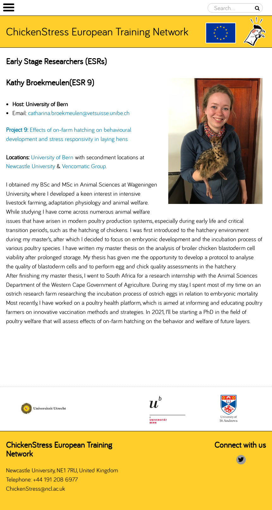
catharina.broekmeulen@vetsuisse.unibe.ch (79, 113)
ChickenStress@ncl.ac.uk (35, 488)
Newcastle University (30, 166)
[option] (167, 409)
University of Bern (52, 157)
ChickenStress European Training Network (97, 31)
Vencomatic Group (84, 166)
